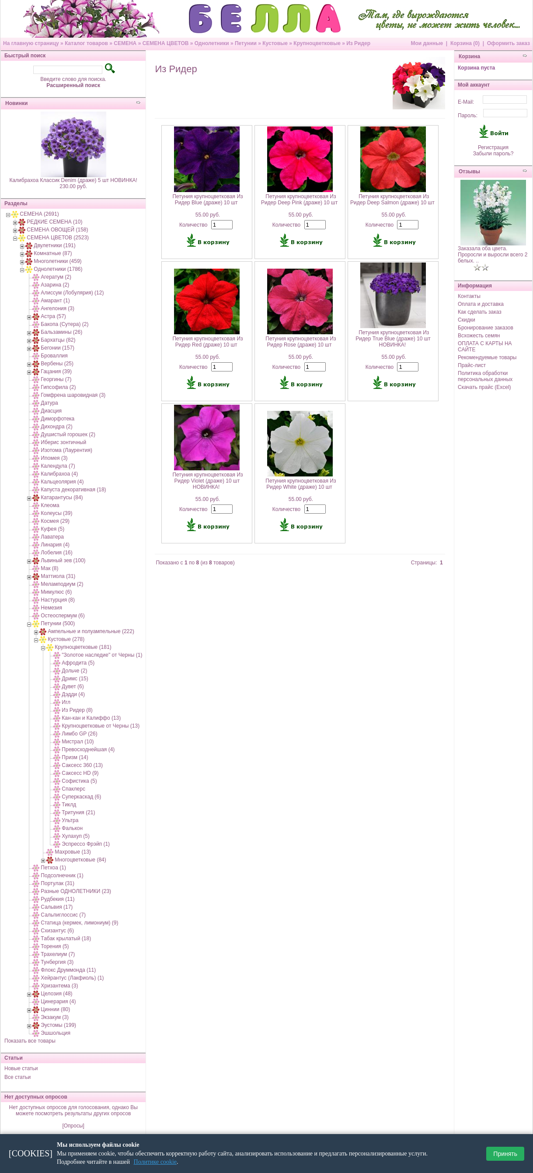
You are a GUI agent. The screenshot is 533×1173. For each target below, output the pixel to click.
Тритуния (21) (78, 812)
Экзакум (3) (55, 1017)
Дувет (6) (73, 686)
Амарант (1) (55, 301)
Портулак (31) (57, 883)
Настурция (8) (58, 600)
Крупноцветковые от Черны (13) (100, 726)
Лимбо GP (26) (79, 734)
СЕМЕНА (125, 43)
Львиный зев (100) (63, 560)
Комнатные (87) (53, 253)
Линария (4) (55, 545)
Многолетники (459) (57, 261)
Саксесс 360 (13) (82, 765)
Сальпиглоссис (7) (63, 915)
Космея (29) (55, 521)
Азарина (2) (55, 285)
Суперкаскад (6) (81, 797)
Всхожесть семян (479, 336)
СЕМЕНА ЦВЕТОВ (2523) (58, 238)
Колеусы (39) (56, 513)
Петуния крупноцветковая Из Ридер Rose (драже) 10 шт (300, 342)
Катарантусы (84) (62, 497)
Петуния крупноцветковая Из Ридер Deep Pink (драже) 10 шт (299, 199)
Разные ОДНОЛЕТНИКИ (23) (76, 891)
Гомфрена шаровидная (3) (73, 395)
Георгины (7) (56, 379)
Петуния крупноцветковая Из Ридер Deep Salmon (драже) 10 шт (392, 199)
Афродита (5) (78, 663)
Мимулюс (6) (56, 592)
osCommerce (324, 1167)
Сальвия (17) (57, 907)
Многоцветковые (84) (80, 860)
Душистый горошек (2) (68, 434)
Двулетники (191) (54, 245)
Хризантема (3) (59, 986)
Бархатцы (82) (58, 340)
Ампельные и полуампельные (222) (91, 631)
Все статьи (17, 1077)
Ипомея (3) (54, 458)
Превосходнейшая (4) (88, 749)
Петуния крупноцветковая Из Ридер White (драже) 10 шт (300, 484)
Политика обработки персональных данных (485, 376)
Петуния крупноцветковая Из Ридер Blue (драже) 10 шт (207, 199)
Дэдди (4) (73, 694)
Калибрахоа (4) (59, 474)
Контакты (469, 296)
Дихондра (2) (56, 427)
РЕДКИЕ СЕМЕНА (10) (54, 222)
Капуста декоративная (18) (73, 490)
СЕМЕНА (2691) (39, 214)
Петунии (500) (58, 623)
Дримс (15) (75, 679)
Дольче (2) (74, 671)
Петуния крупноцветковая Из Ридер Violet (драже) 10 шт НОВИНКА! (207, 481)
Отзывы (469, 171)
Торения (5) (55, 946)
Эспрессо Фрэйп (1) (86, 844)
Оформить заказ (508, 43)
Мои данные (427, 43)
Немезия (51, 608)
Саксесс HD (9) (80, 773)
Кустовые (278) (66, 639)
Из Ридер (358, 43)
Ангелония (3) (57, 308)
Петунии (246, 43)
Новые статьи (21, 1068)
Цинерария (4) (58, 1001)
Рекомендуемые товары (487, 357)
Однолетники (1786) (58, 269)
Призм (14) (75, 757)
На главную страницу (31, 43)
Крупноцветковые (316, 43)
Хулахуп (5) (76, 836)
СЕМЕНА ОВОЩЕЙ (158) (57, 230)
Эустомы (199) (58, 1025)
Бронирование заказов (485, 328)
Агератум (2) (56, 277)
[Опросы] (73, 1126)
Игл (66, 702)
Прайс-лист (472, 365)
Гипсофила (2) (58, 387)
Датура (49, 403)
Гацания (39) (56, 371)
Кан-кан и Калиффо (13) (91, 718)
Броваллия (54, 356)
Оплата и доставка (481, 304)
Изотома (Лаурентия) (66, 450)
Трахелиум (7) (58, 954)
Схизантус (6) (57, 931)
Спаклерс (73, 789)
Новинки (16, 103)
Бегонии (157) (57, 348)
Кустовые (275, 43)
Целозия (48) (56, 994)
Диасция (51, 411)
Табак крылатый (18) (66, 938)
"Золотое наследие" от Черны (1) (102, 655)
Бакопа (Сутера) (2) (64, 324)
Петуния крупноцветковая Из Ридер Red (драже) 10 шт (207, 342)
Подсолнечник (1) (62, 875)
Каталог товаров (86, 43)
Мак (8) (49, 568)
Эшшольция (55, 1033)
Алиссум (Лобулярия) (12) (72, 293)
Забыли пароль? (493, 154)
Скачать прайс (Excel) (484, 387)
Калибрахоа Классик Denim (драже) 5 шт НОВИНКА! (73, 180)
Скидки (466, 320)
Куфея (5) (52, 529)
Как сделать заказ (480, 312)
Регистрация (493, 147)
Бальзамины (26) (61, 332)
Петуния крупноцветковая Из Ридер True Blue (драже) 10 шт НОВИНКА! (393, 338)
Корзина (469, 56)
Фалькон (72, 828)
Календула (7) (58, 466)
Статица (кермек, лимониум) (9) (79, 923)
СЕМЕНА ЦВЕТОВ (166, 43)
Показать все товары (30, 1041)
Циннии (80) (55, 1009)
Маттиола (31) (58, 576)
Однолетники (212, 43)
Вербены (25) (57, 364)
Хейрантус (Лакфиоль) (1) (72, 978)
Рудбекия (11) (57, 899)
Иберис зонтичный (63, 442)
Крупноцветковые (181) (83, 647)
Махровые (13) (73, 852)
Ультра (70, 820)
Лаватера (52, 537)
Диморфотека (57, 419)
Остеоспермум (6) (62, 616)
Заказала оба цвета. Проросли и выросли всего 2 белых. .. (493, 254)
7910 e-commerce (259, 1167)
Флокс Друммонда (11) (68, 970)
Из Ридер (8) (77, 710)
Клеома (50, 505)
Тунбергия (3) (57, 962)
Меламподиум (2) (62, 584)
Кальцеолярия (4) (62, 482)
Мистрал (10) (78, 742)
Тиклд (69, 805)
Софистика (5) (79, 781)
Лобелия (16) (56, 553)
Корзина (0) (465, 43)
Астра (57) (53, 316)
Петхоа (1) (53, 868)
